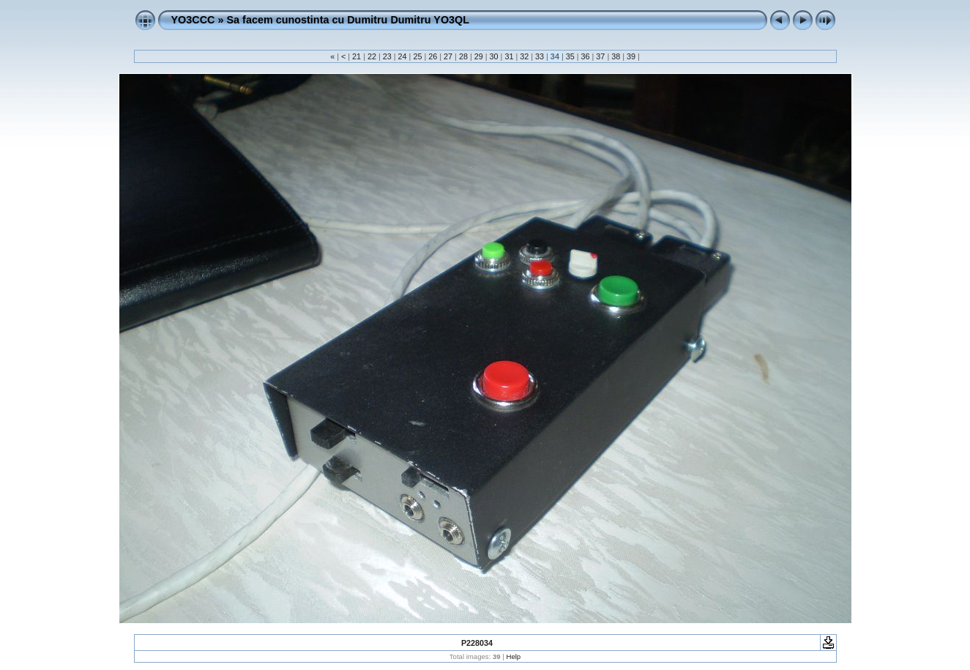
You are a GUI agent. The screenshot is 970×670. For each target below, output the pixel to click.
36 (585, 56)
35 (570, 56)
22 (371, 56)
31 (508, 56)
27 (448, 56)
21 (356, 56)
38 (615, 56)
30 (494, 56)
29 (478, 56)
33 (539, 56)
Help (513, 656)
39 (631, 56)
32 (524, 56)
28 (463, 56)
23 (387, 56)
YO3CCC (193, 20)
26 (432, 56)
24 (402, 56)
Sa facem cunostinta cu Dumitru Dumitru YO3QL (347, 20)
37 (600, 56)
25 (417, 56)
